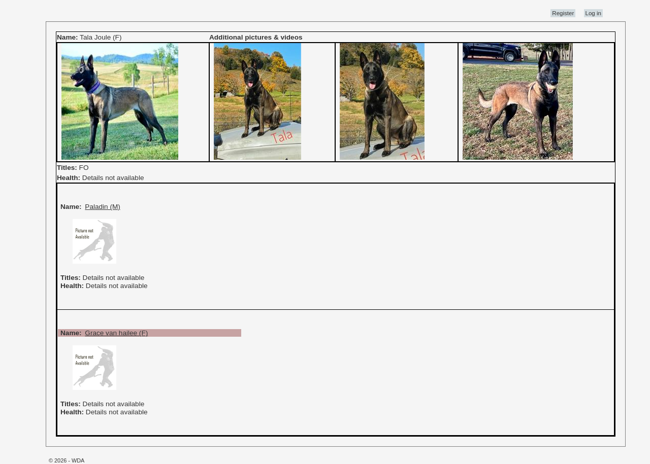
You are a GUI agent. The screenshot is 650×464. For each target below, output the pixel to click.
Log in (593, 13)
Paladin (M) (102, 206)
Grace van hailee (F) (116, 333)
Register (563, 13)
